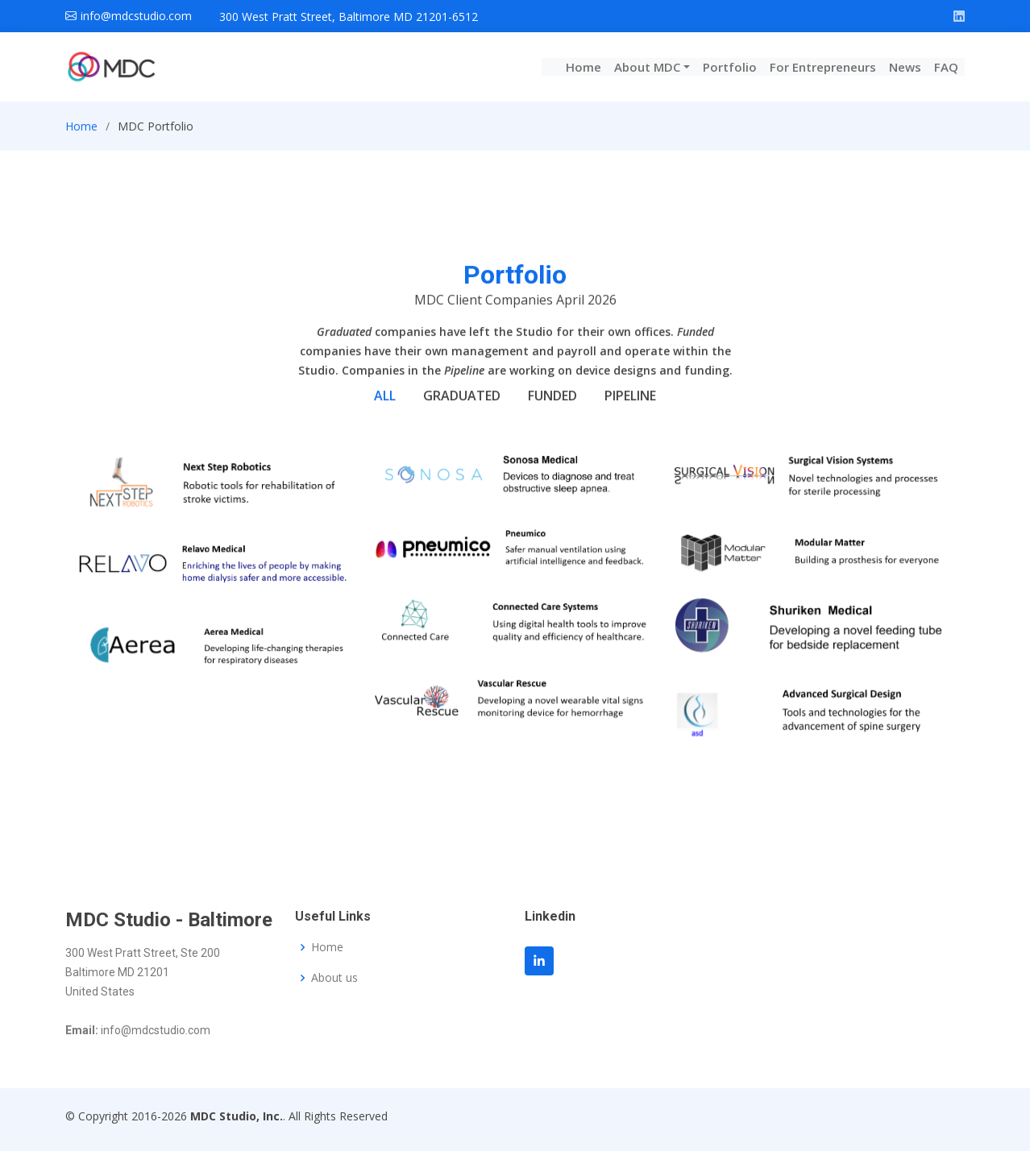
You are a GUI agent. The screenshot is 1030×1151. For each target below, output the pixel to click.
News (905, 67)
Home (583, 67)
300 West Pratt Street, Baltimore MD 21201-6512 (348, 16)
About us (334, 977)
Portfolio (730, 67)
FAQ (946, 67)
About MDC (647, 67)
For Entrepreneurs (823, 67)
